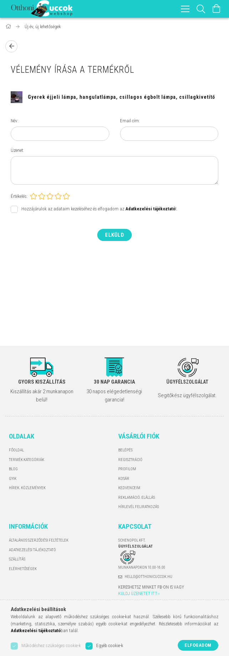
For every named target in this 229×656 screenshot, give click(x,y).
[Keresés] (201, 9)
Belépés (125, 450)
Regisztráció (130, 459)
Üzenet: (17, 150)
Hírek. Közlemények (27, 488)
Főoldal (16, 450)
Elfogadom (198, 645)
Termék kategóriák (26, 459)
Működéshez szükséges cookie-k (51, 645)
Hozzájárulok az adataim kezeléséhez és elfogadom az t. (99, 208)
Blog (13, 469)
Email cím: (130, 120)
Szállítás (17, 559)
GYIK (12, 478)
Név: (15, 120)
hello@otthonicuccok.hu (148, 576)
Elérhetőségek (23, 569)
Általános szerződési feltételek (38, 540)
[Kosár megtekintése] (216, 9)
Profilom (127, 469)
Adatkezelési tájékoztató (32, 550)
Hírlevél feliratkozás (138, 506)
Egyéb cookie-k (109, 645)
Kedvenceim (129, 488)
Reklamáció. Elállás (136, 497)
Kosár (123, 478)
